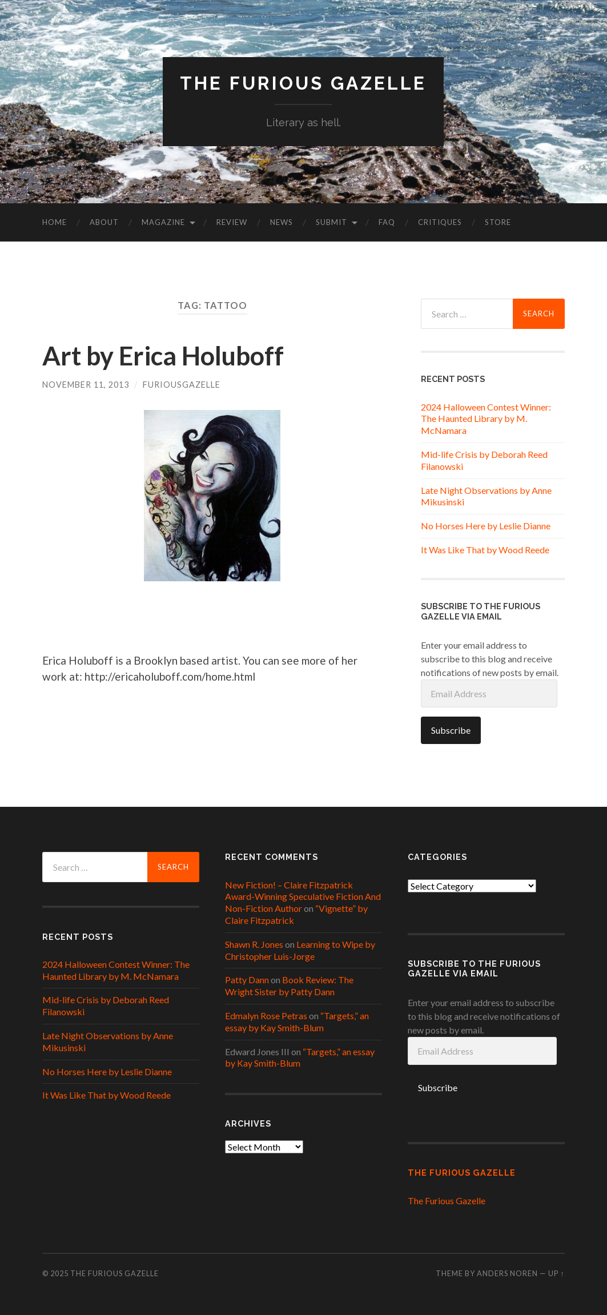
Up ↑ (556, 1273)
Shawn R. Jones (254, 944)
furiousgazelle (181, 384)
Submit (331, 222)
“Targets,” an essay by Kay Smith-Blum (297, 1021)
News (281, 222)
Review (231, 222)
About (104, 222)
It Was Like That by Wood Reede (485, 549)
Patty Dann (247, 979)
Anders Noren (507, 1273)
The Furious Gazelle (303, 83)
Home (54, 222)
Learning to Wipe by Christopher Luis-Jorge (300, 950)
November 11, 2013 (85, 384)
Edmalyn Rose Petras (266, 1015)
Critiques (440, 222)
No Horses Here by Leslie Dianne (485, 525)
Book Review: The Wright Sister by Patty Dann (289, 985)
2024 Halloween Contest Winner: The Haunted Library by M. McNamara (486, 418)
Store (498, 222)
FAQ (387, 222)
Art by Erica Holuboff (163, 355)
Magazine (163, 222)
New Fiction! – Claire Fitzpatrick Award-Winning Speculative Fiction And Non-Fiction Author (303, 896)
